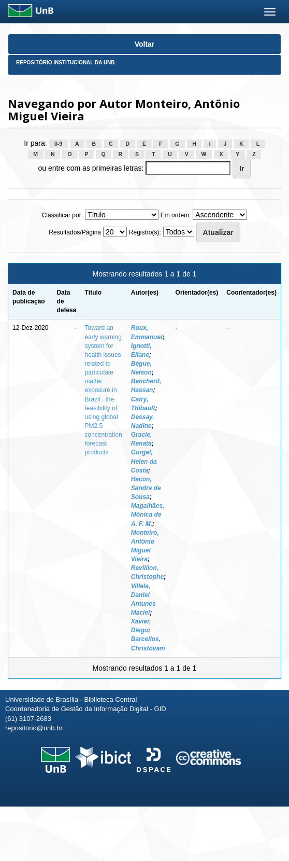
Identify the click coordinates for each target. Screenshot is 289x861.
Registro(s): (145, 232)
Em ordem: (176, 215)
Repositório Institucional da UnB (65, 62)
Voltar (145, 44)
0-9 (58, 144)
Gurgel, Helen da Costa (144, 461)
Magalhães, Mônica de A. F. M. (148, 514)
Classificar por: (62, 215)
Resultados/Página (75, 232)
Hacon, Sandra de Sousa (146, 488)
